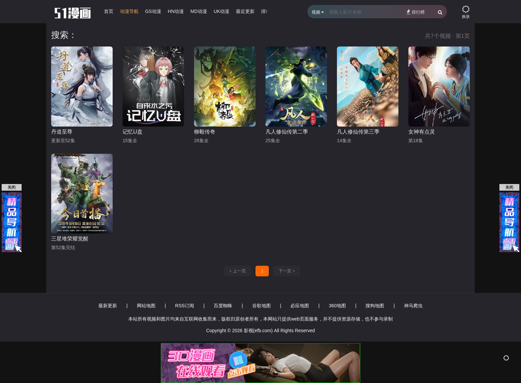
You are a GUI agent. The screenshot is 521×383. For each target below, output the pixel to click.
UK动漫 (221, 11)
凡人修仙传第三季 (358, 132)
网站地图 (146, 305)
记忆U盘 (133, 132)
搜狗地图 (374, 305)
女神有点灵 (421, 132)
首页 (108, 11)
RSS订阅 (184, 305)
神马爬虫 (413, 305)
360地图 (337, 305)
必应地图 (299, 305)
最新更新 (107, 305)
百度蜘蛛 (223, 305)
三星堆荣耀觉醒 (69, 238)
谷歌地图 (261, 305)
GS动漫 (153, 11)
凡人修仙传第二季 (286, 132)
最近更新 (245, 11)
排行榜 (415, 12)
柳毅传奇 (204, 132)
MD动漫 (198, 11)
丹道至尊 (61, 132)
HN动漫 (176, 11)
